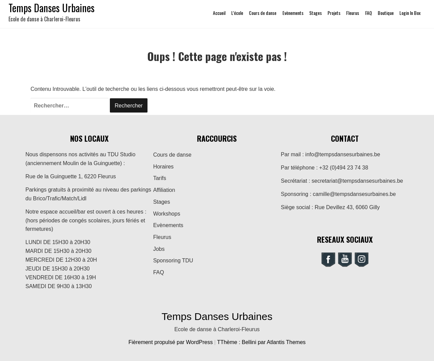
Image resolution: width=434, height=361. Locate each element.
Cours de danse (262, 12)
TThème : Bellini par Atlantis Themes (261, 342)
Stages (315, 12)
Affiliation (164, 190)
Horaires (163, 166)
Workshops (166, 214)
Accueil (219, 12)
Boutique (386, 12)
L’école (237, 12)
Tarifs (159, 178)
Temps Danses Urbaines (217, 316)
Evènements (292, 12)
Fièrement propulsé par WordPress (171, 342)
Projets (334, 12)
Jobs (159, 249)
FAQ (368, 12)
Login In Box (409, 12)
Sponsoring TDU (173, 260)
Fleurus (352, 12)
